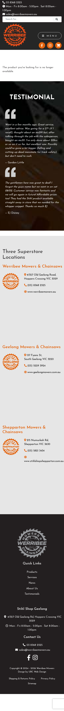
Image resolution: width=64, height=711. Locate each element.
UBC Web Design (37, 672)
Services (32, 577)
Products (32, 572)
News (32, 583)
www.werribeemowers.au (40, 292)
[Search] (27, 19)
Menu (49, 36)
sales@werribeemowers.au (19, 14)
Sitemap (32, 683)
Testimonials (32, 594)
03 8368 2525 (12, 2)
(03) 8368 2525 (34, 285)
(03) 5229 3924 (34, 365)
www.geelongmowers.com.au (42, 372)
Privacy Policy (48, 678)
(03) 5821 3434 (34, 450)
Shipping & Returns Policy (22, 678)
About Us (32, 588)
